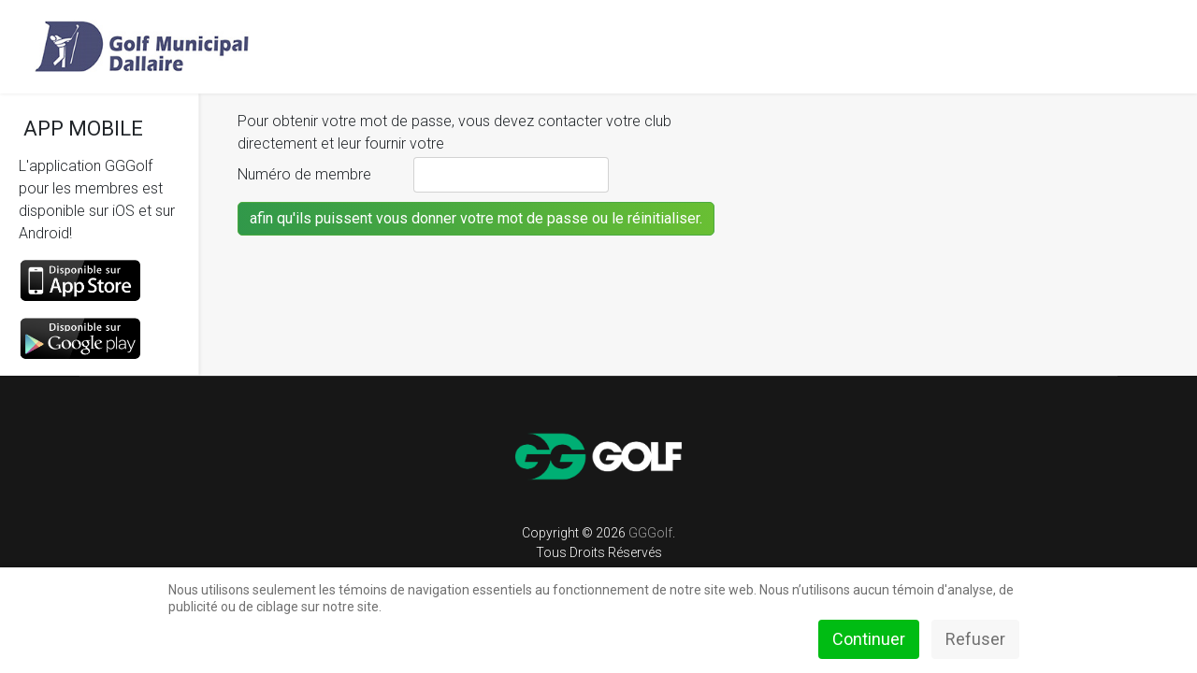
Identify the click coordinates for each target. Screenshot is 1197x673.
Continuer (868, 639)
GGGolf (650, 532)
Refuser (975, 639)
